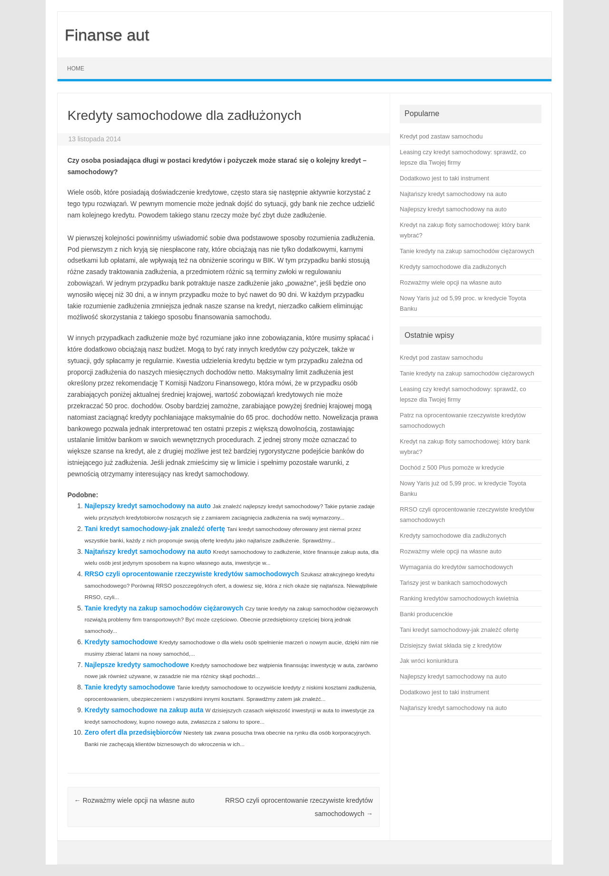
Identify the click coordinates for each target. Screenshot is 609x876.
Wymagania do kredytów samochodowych (456, 567)
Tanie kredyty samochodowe (130, 687)
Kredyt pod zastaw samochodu (441, 357)
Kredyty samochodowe (121, 642)
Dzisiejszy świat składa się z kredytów (450, 645)
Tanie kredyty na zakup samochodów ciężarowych (164, 608)
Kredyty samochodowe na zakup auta (144, 710)
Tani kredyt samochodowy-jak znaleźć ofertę (155, 528)
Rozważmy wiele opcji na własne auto (134, 800)
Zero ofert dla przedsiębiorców (133, 732)
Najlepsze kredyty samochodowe (137, 665)
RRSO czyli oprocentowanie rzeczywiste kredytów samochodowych (192, 574)
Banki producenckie (426, 614)
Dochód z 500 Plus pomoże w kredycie (452, 467)
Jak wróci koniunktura (429, 660)
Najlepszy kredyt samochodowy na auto (148, 506)
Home (75, 68)
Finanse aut (107, 35)
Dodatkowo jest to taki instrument (444, 692)
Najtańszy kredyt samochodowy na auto (148, 551)
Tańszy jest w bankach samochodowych (453, 582)
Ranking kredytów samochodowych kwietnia (459, 598)
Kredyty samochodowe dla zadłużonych (453, 535)
